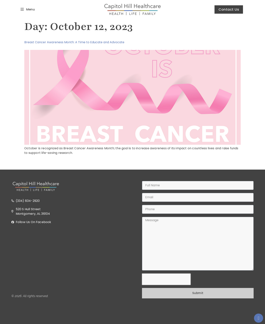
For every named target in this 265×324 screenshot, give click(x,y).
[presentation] (166, 279)
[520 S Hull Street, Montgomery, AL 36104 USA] (67, 259)
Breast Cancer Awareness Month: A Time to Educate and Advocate (74, 42)
